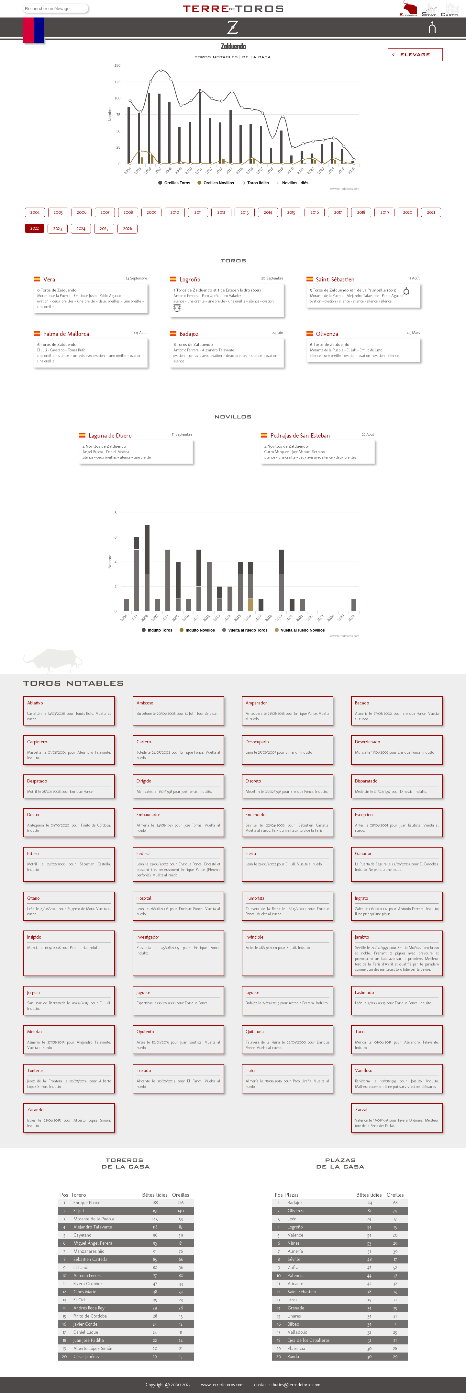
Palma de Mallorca (66, 333)
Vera (49, 279)
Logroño (190, 279)
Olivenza (327, 333)
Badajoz (189, 333)
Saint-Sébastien (335, 279)
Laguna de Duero (110, 435)
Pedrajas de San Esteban (300, 435)
